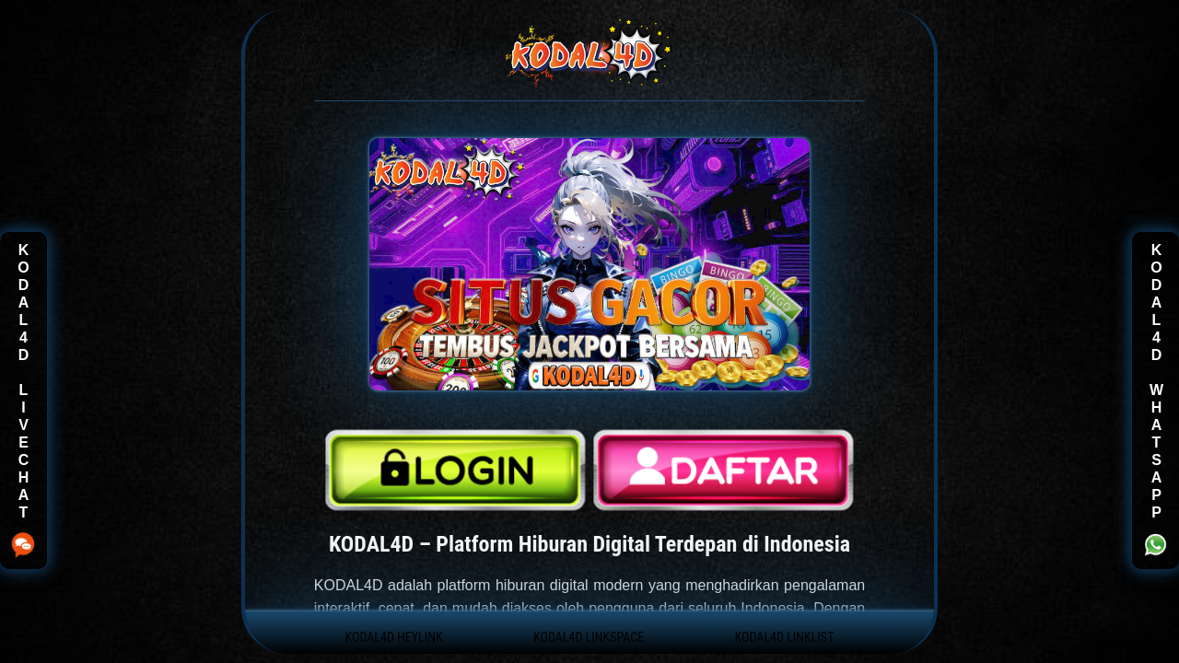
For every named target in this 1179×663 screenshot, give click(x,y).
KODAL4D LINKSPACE (588, 637)
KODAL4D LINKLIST (785, 637)
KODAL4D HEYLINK (394, 637)
